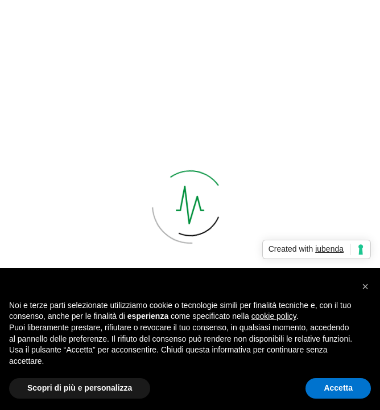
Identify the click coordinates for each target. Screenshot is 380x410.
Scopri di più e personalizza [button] (79, 387)
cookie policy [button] (273, 316)
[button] (365, 286)
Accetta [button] (338, 387)
